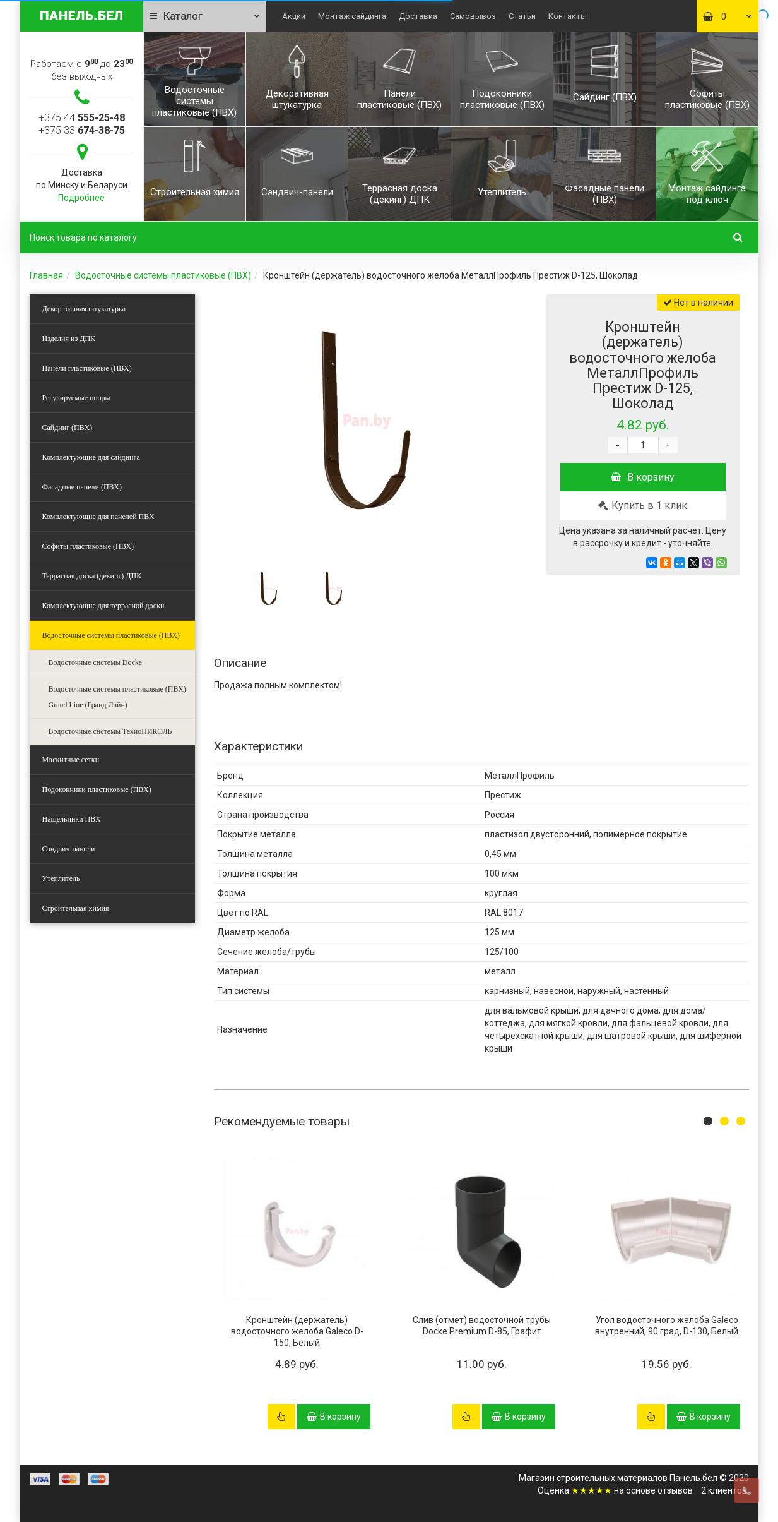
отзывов (675, 1490)
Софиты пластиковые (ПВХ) (88, 546)
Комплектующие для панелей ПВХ (98, 516)
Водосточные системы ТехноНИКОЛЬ (110, 731)
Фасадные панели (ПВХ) (82, 486)
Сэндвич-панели (68, 848)
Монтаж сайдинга (352, 16)
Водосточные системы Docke (96, 662)
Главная (46, 275)
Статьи (522, 16)
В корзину (643, 477)
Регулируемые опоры (76, 397)
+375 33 (81, 130)
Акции (293, 16)
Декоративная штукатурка (84, 308)
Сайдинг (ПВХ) (67, 427)
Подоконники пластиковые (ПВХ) (96, 789)
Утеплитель (61, 878)
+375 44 (81, 118)
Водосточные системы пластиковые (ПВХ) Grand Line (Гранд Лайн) (117, 697)
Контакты (567, 16)
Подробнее (81, 198)
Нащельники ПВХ (71, 819)
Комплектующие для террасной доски (103, 605)
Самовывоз (473, 16)
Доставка (418, 16)
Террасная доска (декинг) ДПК (92, 576)
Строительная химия (75, 908)
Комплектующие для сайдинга (91, 457)
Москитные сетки (71, 759)
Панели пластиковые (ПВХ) (87, 368)
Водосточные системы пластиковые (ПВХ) (163, 275)
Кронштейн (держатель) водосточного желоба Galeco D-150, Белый (297, 1331)
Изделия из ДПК (69, 338)
